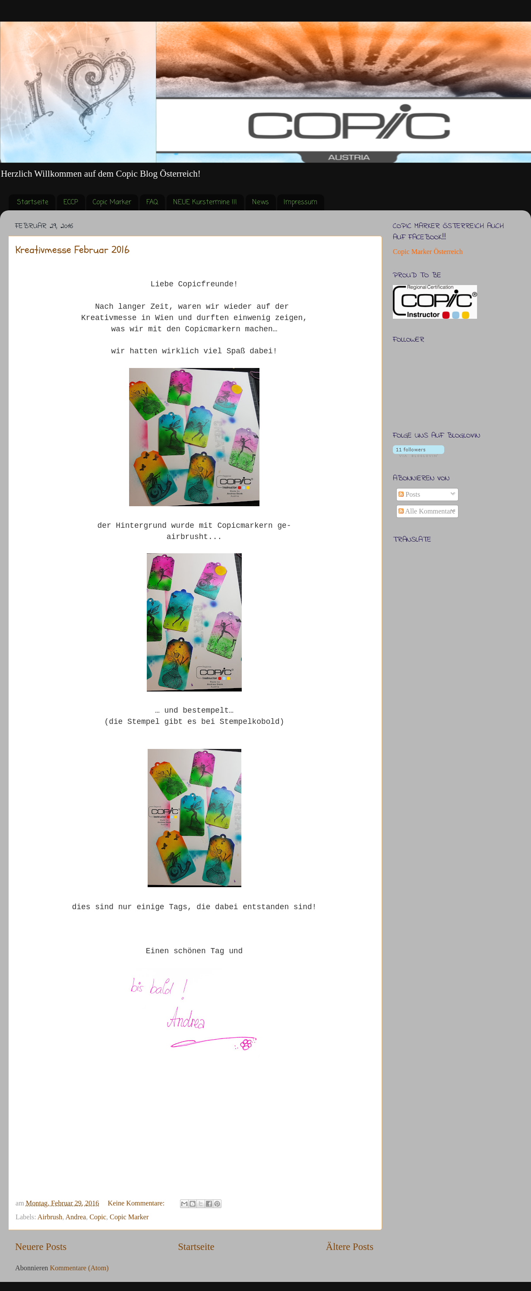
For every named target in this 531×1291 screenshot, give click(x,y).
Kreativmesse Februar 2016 (73, 250)
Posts (409, 494)
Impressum (300, 202)
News (260, 202)
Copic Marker (112, 202)
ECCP (70, 202)
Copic (97, 1217)
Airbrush (50, 1217)
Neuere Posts (40, 1246)
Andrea (76, 1217)
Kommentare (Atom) (79, 1268)
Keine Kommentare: (137, 1203)
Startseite (32, 202)
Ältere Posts (349, 1246)
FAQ (152, 202)
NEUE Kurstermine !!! (205, 202)
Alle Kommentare (426, 511)
